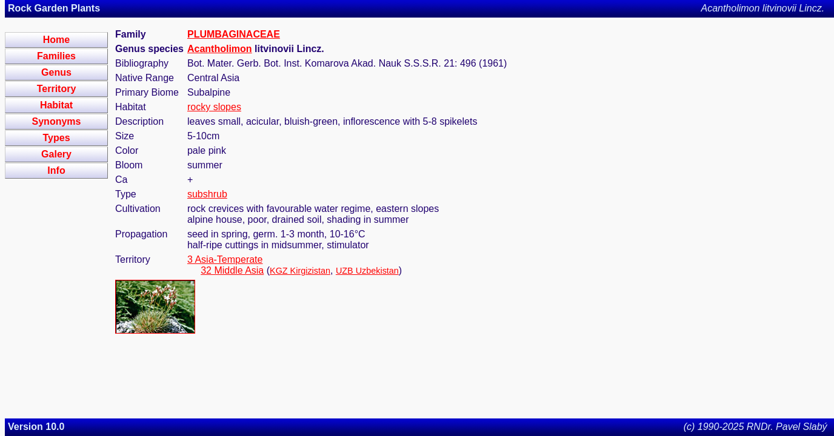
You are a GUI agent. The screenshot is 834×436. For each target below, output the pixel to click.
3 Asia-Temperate (225, 259)
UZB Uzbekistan (367, 271)
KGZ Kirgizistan (300, 271)
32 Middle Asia (232, 270)
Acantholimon (219, 49)
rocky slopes (214, 107)
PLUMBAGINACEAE (233, 34)
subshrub (207, 194)
